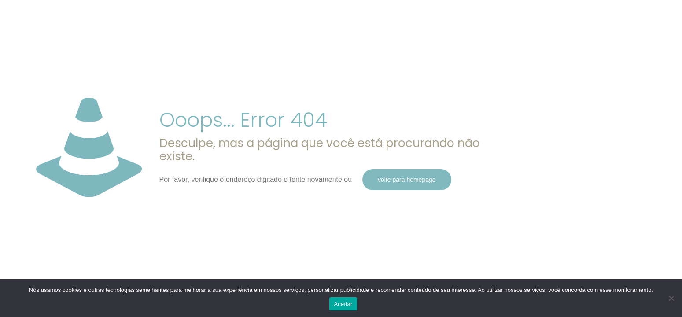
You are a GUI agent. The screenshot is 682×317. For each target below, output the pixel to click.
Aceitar (343, 304)
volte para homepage (407, 179)
